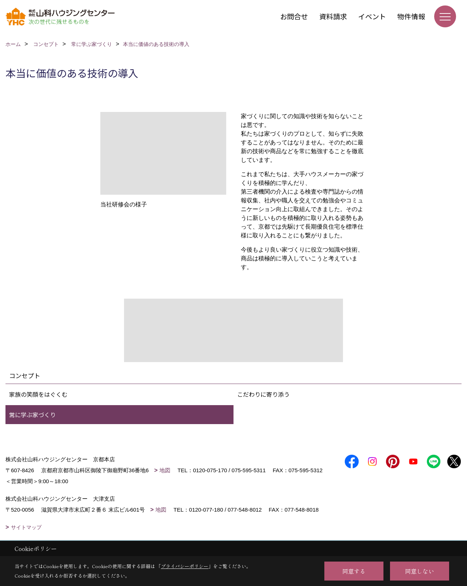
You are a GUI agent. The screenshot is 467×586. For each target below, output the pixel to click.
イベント (372, 16)
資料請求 (333, 16)
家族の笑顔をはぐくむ (38, 394)
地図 (164, 470)
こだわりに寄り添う (263, 394)
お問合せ (294, 16)
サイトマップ (26, 527)
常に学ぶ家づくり (32, 414)
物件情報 (411, 16)
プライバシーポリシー (184, 566)
